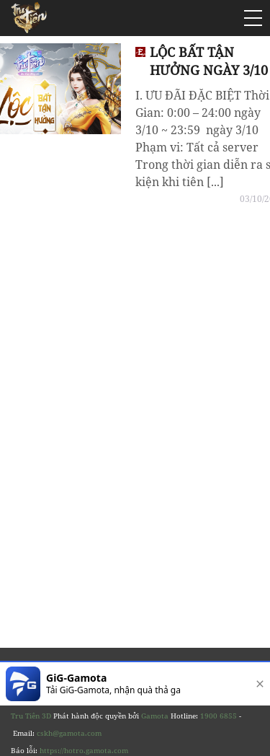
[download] (213, 683)
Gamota (154, 716)
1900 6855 (218, 716)
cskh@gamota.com (69, 733)
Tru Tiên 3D (31, 716)
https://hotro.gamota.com (84, 750)
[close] (257, 684)
